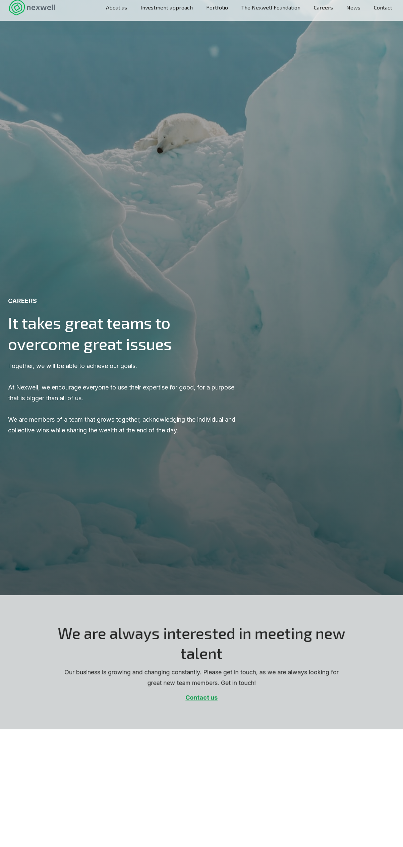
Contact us (201, 698)
